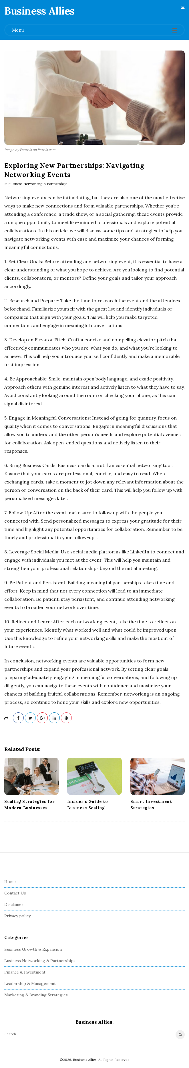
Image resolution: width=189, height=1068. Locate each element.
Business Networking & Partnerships (37, 184)
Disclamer (13, 904)
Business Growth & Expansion (33, 949)
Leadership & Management (30, 983)
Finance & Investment (24, 972)
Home (10, 881)
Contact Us (15, 893)
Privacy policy (17, 915)
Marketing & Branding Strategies (36, 995)
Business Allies (39, 10)
